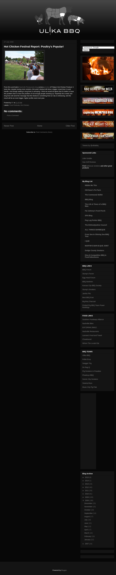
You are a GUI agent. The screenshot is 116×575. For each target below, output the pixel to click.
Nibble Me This (91, 185)
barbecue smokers (93, 166)
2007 (87, 544)
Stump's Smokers (89, 289)
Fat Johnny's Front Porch (95, 211)
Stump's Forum (88, 274)
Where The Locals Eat (90, 343)
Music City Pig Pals (89, 387)
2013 (87, 484)
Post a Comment (13, 115)
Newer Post (9, 126)
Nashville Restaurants (90, 331)
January (87, 540)
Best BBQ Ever (88, 297)
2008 (87, 500)
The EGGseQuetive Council (96, 225)
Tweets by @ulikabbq (90, 145)
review (47, 87)
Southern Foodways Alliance (93, 319)
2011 (87, 491)
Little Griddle (87, 158)
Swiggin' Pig (87, 363)
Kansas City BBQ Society (92, 285)
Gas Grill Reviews (89, 162)
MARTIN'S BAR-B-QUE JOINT (97, 246)
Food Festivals (14, 105)
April (86, 530)
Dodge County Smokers (94, 250)
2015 (87, 477)
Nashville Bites (88, 323)
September (88, 513)
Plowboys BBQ (88, 375)
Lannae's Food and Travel (92, 335)
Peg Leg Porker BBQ (93, 220)
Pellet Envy (86, 359)
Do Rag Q (86, 367)
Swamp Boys (87, 383)
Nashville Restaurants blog (28, 87)
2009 (87, 497)
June (86, 523)
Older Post (70, 126)
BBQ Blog (89, 199)
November (88, 507)
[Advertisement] (92, 430)
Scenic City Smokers (90, 379)
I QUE (87, 241)
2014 (87, 481)
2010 (87, 494)
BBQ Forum (86, 270)
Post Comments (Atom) (44, 132)
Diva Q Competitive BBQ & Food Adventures (95, 256)
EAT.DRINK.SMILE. (89, 327)
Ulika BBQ (86, 355)
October (87, 510)
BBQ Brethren (87, 282)
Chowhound (86, 339)
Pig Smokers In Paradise (91, 371)
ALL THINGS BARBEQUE (95, 230)
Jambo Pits (86, 293)
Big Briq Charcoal (89, 301)
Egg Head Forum (88, 278)
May (86, 526)
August (87, 516)
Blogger (64, 570)
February (88, 536)
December (88, 503)
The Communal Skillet (94, 195)
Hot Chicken (25, 105)
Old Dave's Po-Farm (93, 190)
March (87, 533)
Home (39, 126)
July (86, 520)
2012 (87, 487)
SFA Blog (88, 216)
